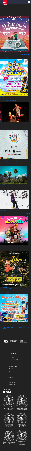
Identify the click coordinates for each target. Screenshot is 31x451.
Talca (29, 185)
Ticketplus (7, 100)
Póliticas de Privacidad (14, 359)
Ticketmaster (9, 163)
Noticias (12, 327)
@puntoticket (4, 245)
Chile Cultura (11, 379)
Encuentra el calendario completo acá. (12, 161)
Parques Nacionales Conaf (13, 385)
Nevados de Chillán (3, 210)
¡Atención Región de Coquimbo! (5, 96)
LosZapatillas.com (13, 100)
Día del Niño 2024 (24, 327)
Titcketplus (7, 57)
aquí (7, 128)
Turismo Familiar (12, 369)
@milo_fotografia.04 (5, 184)
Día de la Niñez (18, 327)
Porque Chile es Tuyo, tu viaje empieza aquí (7, 5)
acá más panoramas (5, 163)
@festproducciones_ (5, 322)
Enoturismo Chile (12, 382)
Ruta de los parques (12, 380)
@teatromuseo (4, 122)
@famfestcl (4, 159)
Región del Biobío (8, 288)
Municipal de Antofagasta (24, 54)
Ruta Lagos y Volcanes (12, 384)
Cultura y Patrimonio (6, 327)
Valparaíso (10, 122)
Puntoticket (8, 249)
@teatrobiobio (4, 287)
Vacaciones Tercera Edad (13, 366)
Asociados (12, 357)
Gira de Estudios (12, 368)
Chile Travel (11, 377)
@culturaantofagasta (5, 52)
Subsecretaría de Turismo (13, 371)
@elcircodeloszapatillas (6, 95)
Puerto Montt (19, 323)
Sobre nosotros (13, 355)
